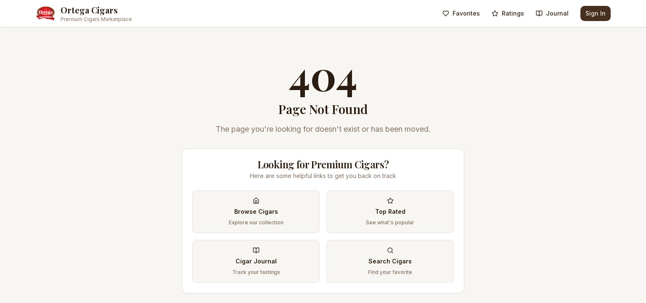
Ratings (508, 13)
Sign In (595, 13)
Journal (552, 13)
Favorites (461, 13)
